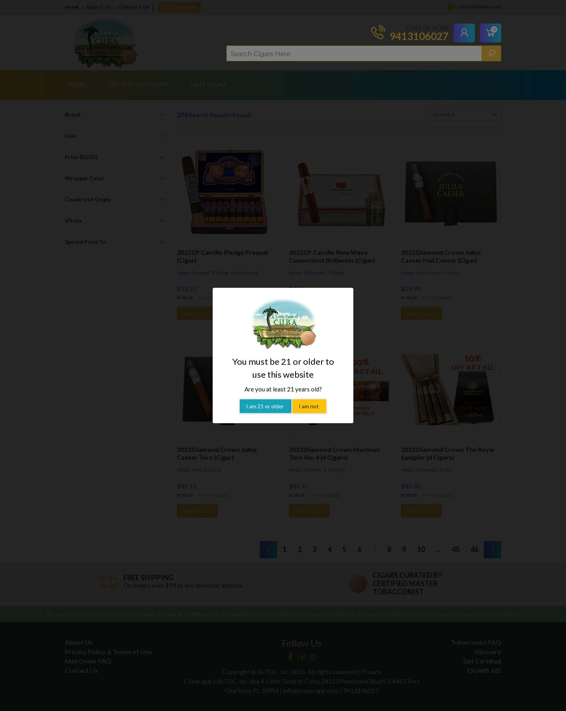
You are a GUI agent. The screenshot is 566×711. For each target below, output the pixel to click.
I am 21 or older (265, 394)
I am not (309, 394)
